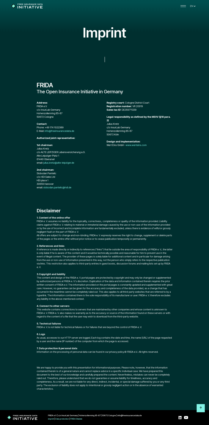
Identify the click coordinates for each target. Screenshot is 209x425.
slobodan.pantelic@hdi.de (57, 187)
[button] (193, 6)
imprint (51, 419)
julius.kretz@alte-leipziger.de (58, 162)
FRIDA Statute (76, 419)
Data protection (62, 419)
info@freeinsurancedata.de (59, 131)
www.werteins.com (136, 145)
